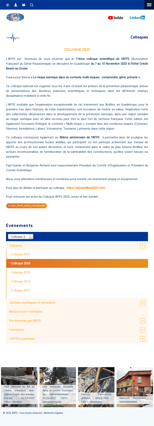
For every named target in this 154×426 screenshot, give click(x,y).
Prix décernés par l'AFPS (25, 320)
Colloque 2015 (20, 281)
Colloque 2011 (20, 290)
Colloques (15, 245)
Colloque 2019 (20, 272)
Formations (16, 329)
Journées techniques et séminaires (32, 302)
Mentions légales (53, 413)
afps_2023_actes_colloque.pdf (26, 205)
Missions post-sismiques (25, 311)
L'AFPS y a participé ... (23, 338)
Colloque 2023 (20, 263)
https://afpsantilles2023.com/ (86, 188)
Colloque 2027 (20, 254)
